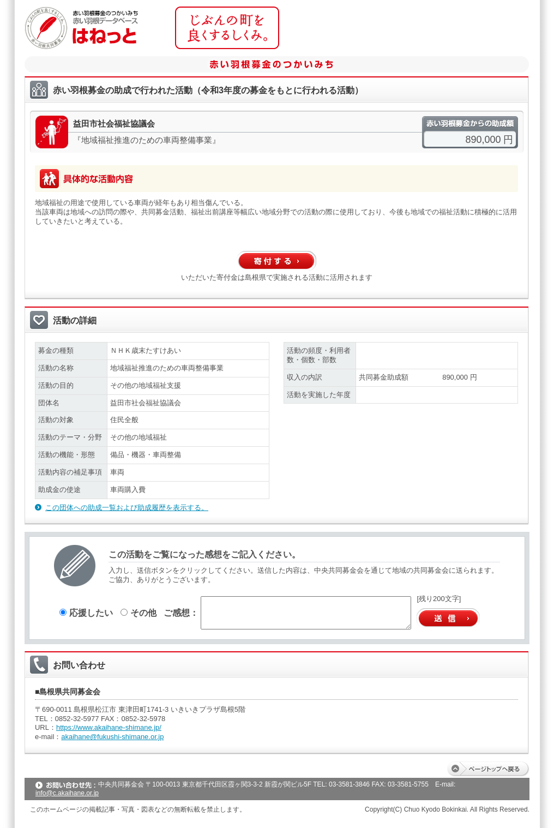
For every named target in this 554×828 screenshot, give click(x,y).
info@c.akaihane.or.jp (67, 793)
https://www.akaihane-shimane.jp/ (108, 727)
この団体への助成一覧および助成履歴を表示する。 (126, 507)
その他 (138, 612)
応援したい (86, 612)
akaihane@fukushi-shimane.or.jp (112, 737)
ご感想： (181, 612)
